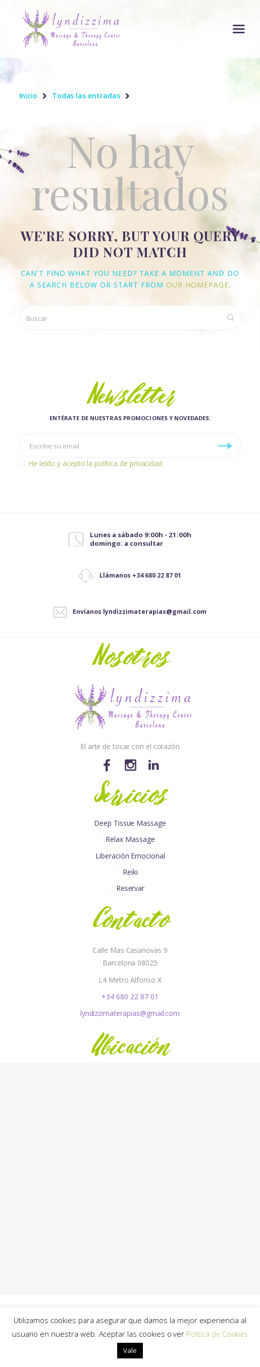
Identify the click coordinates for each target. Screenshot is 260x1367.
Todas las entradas (86, 95)
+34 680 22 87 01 (129, 996)
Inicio (28, 95)
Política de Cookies (217, 1334)
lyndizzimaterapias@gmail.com (130, 1013)
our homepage (197, 285)
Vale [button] (130, 1350)
